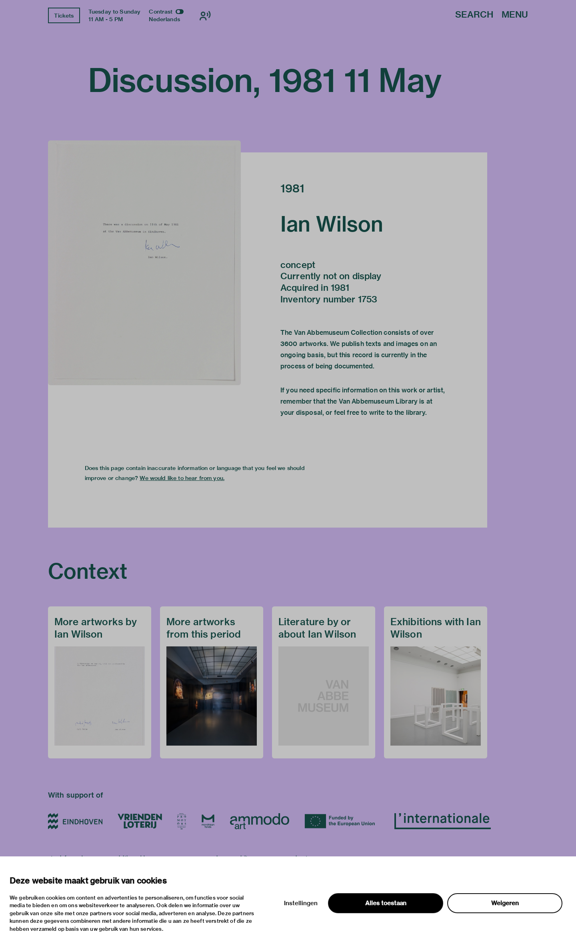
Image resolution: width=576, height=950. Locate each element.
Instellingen (301, 903)
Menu (515, 15)
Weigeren (505, 903)
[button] (144, 262)
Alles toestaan (385, 903)
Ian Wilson (332, 224)
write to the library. (398, 412)
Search (474, 15)
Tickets (64, 15)
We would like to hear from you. (182, 478)
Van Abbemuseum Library (378, 401)
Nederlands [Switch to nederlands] (164, 19)
